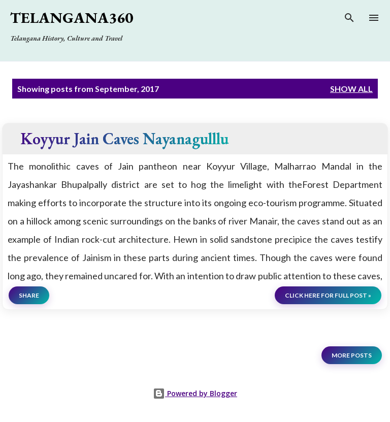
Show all (351, 88)
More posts (352, 355)
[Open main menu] (374, 17)
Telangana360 (71, 17)
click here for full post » (328, 295)
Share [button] (29, 295)
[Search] (349, 20)
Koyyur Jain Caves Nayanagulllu (124, 138)
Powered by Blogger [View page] (195, 393)
